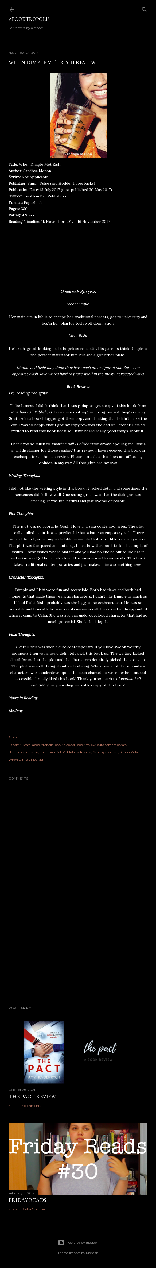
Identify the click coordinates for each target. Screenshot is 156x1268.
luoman (92, 1253)
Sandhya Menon (105, 752)
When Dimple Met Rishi (27, 759)
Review (85, 752)
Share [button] (13, 737)
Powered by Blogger (78, 1242)
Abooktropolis (29, 19)
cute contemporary (112, 745)
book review (86, 745)
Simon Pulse (129, 752)
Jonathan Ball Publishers (59, 752)
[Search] (144, 8)
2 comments (31, 1106)
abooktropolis (42, 745)
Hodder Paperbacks (23, 752)
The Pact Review (32, 1096)
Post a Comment (34, 1209)
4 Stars (25, 745)
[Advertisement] (78, 955)
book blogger (65, 745)
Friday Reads (27, 1199)
